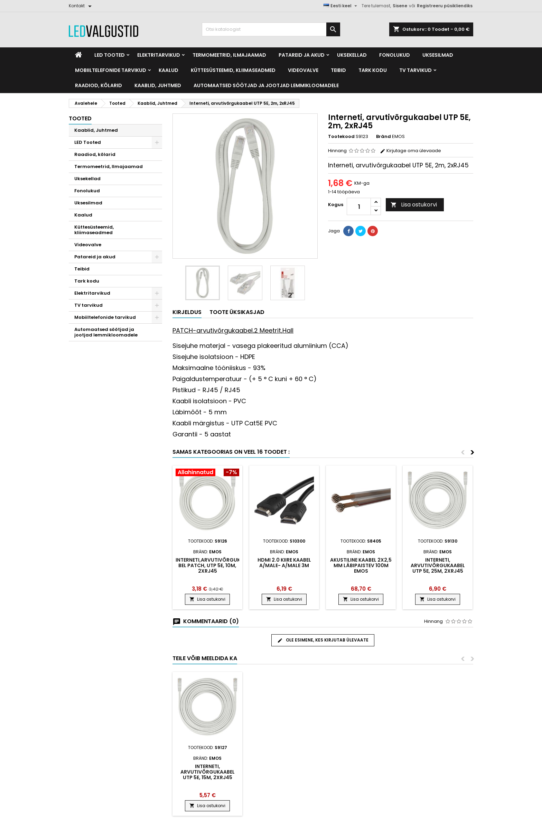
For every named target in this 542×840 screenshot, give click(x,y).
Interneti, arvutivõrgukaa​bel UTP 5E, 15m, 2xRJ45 (207, 772)
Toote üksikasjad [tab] (236, 312)
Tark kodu (372, 70)
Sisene (400, 6)
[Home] (78, 55)
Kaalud (168, 70)
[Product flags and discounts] (207, 473)
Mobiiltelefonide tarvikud (110, 70)
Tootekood (341, 136)
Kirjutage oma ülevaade (410, 150)
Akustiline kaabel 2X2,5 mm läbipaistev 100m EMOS (361, 565)
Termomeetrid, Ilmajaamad (229, 55)
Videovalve (303, 70)
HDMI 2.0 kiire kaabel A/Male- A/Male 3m (284, 562)
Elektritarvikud (158, 55)
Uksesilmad (437, 55)
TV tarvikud (415, 70)
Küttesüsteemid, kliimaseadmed (233, 70)
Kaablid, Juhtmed (157, 85)
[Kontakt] (81, 6)
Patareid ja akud (302, 55)
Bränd (383, 136)
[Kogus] (359, 206)
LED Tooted (109, 55)
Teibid (338, 70)
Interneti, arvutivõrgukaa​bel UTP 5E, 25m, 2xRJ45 (438, 565)
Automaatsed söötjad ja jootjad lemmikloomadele (266, 85)
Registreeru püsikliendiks (445, 6)
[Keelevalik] (341, 6)
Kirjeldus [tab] (187, 312)
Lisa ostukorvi (414, 205)
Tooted (80, 118)
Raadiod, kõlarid (98, 85)
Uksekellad (352, 55)
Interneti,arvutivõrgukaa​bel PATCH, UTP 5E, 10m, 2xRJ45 (211, 565)
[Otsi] (271, 29)
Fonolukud (394, 55)
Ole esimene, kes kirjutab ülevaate (322, 640)
